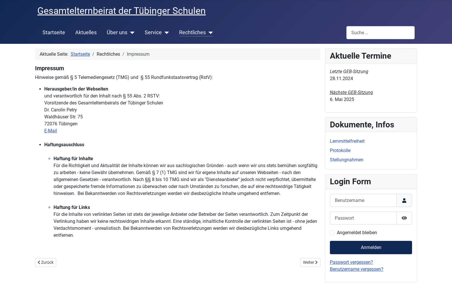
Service (153, 32)
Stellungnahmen (346, 160)
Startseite (54, 32)
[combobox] (380, 32)
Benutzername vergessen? (356, 269)
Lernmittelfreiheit (347, 141)
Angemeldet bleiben (357, 232)
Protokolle (340, 150)
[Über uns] (131, 32)
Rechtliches (192, 32)
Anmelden (371, 247)
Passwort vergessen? (351, 262)
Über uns (117, 32)
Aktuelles (86, 32)
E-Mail (50, 130)
